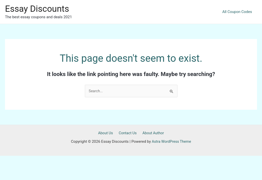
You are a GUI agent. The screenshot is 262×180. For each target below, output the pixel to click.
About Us (107, 133)
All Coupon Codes (238, 12)
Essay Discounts (37, 9)
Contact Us (127, 133)
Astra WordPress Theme (171, 142)
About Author (152, 133)
